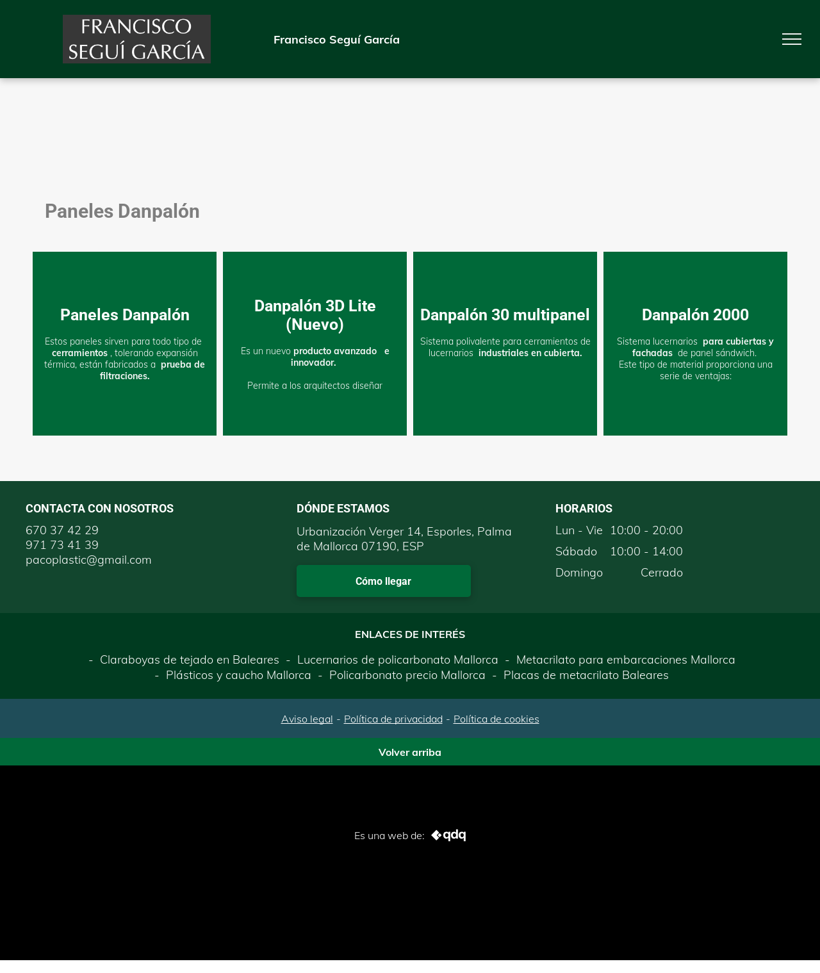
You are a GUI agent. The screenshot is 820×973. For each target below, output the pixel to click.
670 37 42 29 (62, 530)
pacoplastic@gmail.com (89, 559)
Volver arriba (410, 752)
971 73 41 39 (62, 544)
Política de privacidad (393, 718)
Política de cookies (496, 718)
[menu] (791, 39)
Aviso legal (307, 718)
